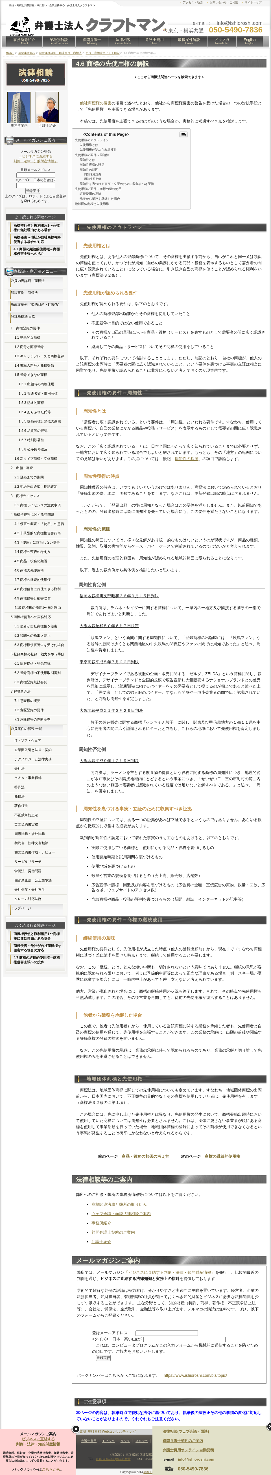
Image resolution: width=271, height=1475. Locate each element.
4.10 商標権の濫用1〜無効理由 (37, 608)
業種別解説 (59, 41)
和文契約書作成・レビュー (34, 852)
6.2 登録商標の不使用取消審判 (37, 673)
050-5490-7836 (193, 1469)
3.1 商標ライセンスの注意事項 (37, 505)
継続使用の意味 (90, 193)
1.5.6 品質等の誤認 (33, 431)
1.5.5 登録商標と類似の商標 (40, 421)
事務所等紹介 (24, 41)
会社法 (19, 769)
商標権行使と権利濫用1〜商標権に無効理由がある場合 (37, 228)
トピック (108, 1441)
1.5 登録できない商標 (30, 375)
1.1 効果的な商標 (27, 338)
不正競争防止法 (26, 815)
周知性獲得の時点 (92, 164)
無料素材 (94, 1432)
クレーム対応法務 (27, 899)
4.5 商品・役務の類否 (30, 561)
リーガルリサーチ (27, 862)
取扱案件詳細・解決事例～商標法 (60, 52)
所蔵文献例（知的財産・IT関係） (36, 305)
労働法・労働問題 (27, 871)
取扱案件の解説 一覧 (26, 729)
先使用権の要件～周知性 (92, 155)
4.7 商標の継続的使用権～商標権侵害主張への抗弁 (37, 251)
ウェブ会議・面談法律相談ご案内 (121, 1213)
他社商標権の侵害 (96, 103)
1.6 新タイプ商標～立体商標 (35, 459)
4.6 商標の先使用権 (29, 570)
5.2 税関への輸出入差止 (32, 636)
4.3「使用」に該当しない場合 (37, 542)
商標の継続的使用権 (222, 1156)
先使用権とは (89, 144)
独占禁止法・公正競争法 (33, 880)
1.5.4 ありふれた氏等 (35, 412)
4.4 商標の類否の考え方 (32, 552)
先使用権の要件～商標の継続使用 (98, 189)
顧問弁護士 (92, 41)
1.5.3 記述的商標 (31, 403)
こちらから (51, 1469)
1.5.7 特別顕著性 (31, 440)
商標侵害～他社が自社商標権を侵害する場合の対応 (37, 239)
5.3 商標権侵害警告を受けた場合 (39, 645)
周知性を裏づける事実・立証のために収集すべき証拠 (117, 183)
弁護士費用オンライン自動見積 (188, 1450)
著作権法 (21, 806)
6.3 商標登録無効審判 (30, 682)
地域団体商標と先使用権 (92, 203)
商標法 (19, 796)
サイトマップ (253, 2)
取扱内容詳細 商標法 (28, 281)
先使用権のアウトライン (92, 140)
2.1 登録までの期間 (29, 477)
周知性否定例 (92, 178)
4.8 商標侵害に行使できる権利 (37, 589)
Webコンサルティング (119, 1432)
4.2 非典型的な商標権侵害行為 (37, 533)
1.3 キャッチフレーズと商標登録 (39, 356)
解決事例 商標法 (24, 293)
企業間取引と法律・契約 (33, 750)
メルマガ (222, 41)
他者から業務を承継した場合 (100, 198)
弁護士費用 (154, 41)
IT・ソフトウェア (27, 741)
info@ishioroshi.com (196, 1459)
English (250, 41)
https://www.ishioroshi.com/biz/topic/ (195, 1375)
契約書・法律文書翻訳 (31, 843)
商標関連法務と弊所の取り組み (119, 1204)
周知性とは (87, 159)
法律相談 (123, 41)
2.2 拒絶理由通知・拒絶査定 (35, 487)
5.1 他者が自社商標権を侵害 (35, 626)
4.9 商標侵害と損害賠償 (32, 598)
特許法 (19, 787)
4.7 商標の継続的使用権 (32, 580)
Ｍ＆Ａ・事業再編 (27, 778)
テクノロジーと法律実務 (33, 759)
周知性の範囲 (89, 169)
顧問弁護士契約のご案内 (113, 1232)
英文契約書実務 (26, 824)
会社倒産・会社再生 (29, 890)
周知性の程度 (186, 458)
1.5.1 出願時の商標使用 (36, 384)
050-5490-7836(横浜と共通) (113, 1459)
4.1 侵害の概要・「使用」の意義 (39, 524)
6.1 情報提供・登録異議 (32, 664)
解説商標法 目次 (23, 316)
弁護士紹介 (101, 1241)
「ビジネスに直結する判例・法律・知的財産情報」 (169, 1272)
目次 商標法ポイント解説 (103, 52)
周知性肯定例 (92, 174)
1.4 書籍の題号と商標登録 (34, 365)
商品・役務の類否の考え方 (145, 1156)
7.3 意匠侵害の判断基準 (32, 719)
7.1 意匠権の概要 (27, 701)
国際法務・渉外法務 (29, 834)
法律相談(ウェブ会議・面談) (186, 1431)
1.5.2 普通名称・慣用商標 (38, 393)
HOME (10, 52)
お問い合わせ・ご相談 (224, 2)
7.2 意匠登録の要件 (29, 710)
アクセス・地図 (193, 2)
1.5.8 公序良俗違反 (33, 449)
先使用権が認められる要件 (98, 149)
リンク (125, 1441)
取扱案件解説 (189, 41)
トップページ (21, 908)
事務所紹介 (101, 1223)
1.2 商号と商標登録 (29, 347)
